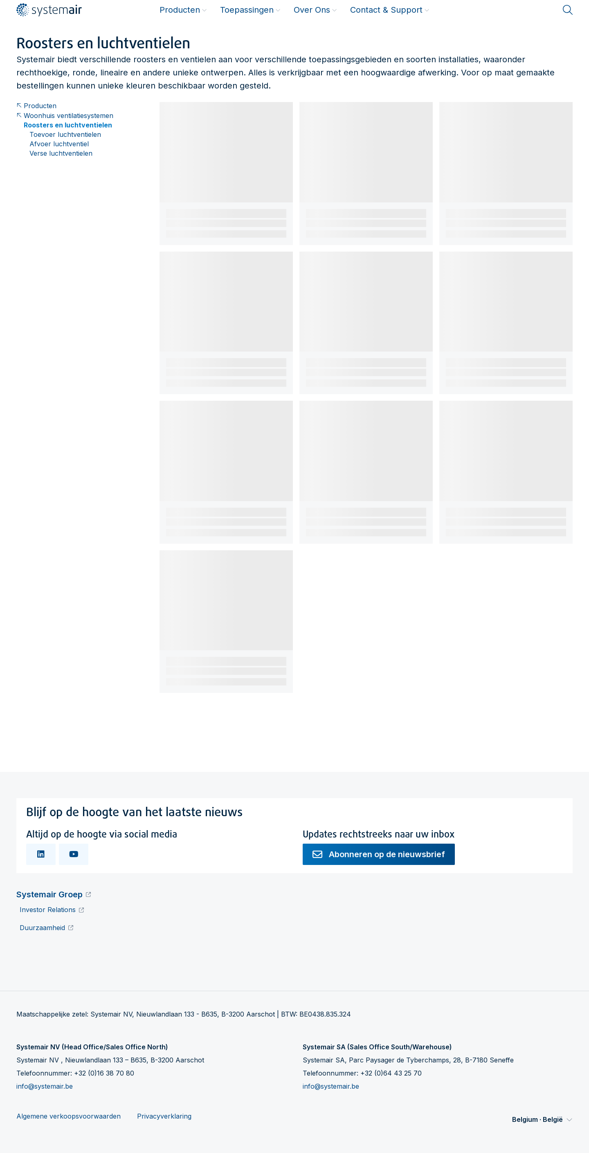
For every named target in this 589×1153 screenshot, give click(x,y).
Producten (183, 10)
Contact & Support (389, 10)
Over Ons (315, 10)
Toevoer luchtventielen (65, 134)
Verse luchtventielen (60, 153)
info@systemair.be (44, 1086)
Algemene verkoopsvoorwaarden (68, 1116)
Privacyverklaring (164, 1116)
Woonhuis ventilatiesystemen (64, 116)
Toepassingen (250, 10)
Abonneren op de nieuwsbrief (378, 854)
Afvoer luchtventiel (59, 144)
